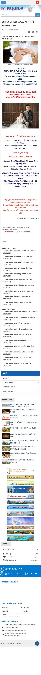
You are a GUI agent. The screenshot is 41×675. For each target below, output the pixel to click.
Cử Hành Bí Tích (8, 400)
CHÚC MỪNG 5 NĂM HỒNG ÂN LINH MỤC (23, 472)
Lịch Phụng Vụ (8, 408)
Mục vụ (5, 395)
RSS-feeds (6, 632)
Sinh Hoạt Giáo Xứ (9, 404)
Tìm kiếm (25, 628)
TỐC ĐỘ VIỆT (17, 660)
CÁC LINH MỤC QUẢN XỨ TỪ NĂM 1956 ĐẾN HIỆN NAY (24, 459)
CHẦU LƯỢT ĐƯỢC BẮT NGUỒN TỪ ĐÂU (22, 452)
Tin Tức (5, 624)
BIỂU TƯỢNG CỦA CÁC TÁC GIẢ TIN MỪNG (23, 428)
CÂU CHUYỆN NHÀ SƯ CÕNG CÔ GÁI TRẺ (23, 440)
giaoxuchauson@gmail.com (22, 590)
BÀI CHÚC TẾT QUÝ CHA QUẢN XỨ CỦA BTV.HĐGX (24, 434)
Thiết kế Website (6, 660)
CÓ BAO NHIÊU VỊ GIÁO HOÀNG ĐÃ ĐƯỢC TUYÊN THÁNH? (23, 465)
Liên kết (5, 628)
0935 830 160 (13, 586)
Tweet (4, 259)
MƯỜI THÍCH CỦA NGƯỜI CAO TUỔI (23, 445)
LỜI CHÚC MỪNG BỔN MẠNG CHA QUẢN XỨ (22, 478)
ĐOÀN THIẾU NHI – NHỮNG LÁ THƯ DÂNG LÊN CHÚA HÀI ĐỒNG (22, 423)
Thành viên (25, 624)
